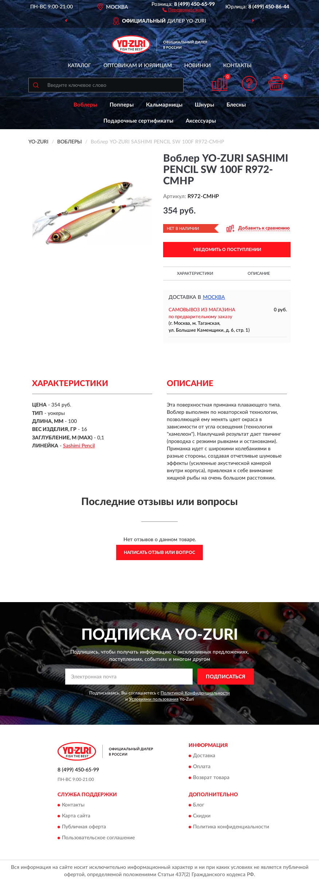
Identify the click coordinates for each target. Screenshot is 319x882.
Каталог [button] (79, 65)
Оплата (201, 766)
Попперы (122, 105)
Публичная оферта (84, 827)
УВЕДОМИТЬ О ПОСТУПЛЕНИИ (227, 249)
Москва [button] (214, 297)
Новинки (197, 65)
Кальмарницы (164, 105)
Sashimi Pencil (79, 445)
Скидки (201, 816)
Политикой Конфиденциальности (195, 693)
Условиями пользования (153, 699)
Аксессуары (201, 121)
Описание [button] (259, 273)
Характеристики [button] (195, 273)
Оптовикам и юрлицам (137, 65)
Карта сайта (76, 816)
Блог (198, 805)
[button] (183, 9)
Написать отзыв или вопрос (159, 552)
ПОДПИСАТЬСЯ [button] (225, 676)
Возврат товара (211, 777)
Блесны (236, 105)
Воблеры (85, 105)
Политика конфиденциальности (231, 827)
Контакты (237, 65)
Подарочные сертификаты (138, 121)
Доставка (204, 755)
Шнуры (204, 105)
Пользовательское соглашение (98, 838)
